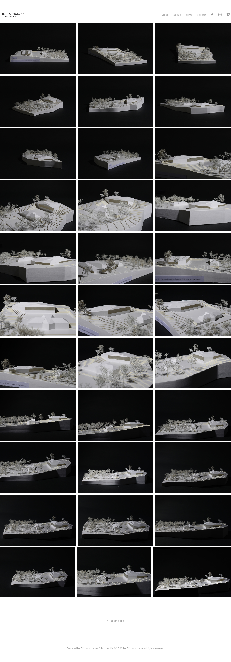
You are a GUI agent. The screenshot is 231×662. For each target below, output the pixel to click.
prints (188, 14)
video (165, 14)
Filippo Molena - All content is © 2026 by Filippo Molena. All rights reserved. (122, 648)
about (177, 14)
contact (201, 14)
